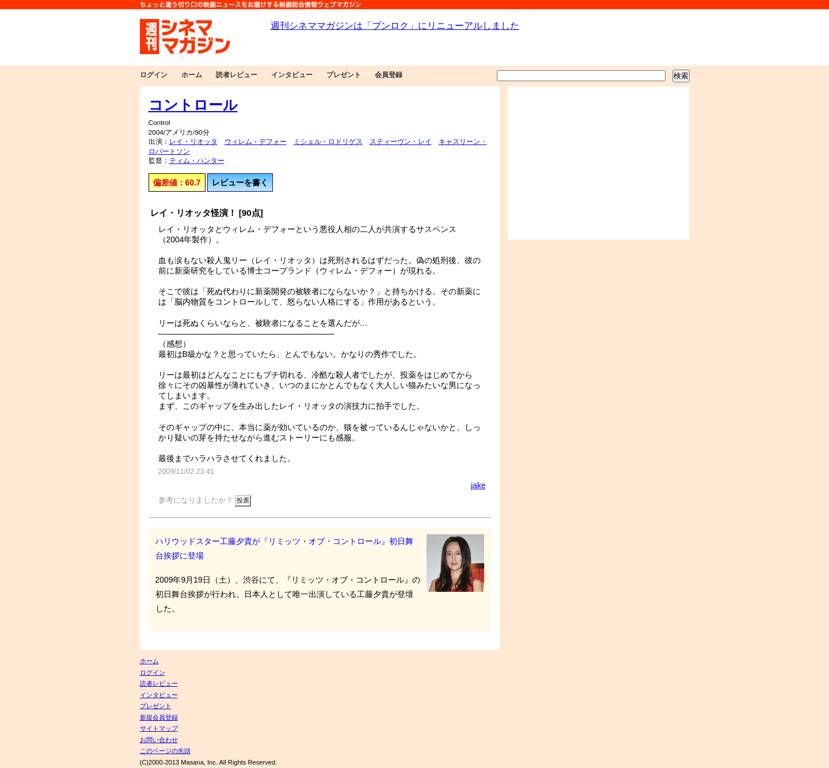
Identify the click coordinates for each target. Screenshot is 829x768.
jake (478, 485)
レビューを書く (240, 182)
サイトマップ (159, 728)
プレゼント (343, 75)
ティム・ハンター (197, 161)
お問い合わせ (159, 739)
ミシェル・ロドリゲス (328, 142)
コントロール (193, 105)
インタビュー (292, 75)
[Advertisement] (598, 163)
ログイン (154, 75)
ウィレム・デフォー (256, 142)
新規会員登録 (159, 717)
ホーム (191, 75)
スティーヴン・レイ (401, 142)
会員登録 (388, 75)
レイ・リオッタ (193, 142)
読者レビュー (236, 75)
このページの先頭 (165, 750)
